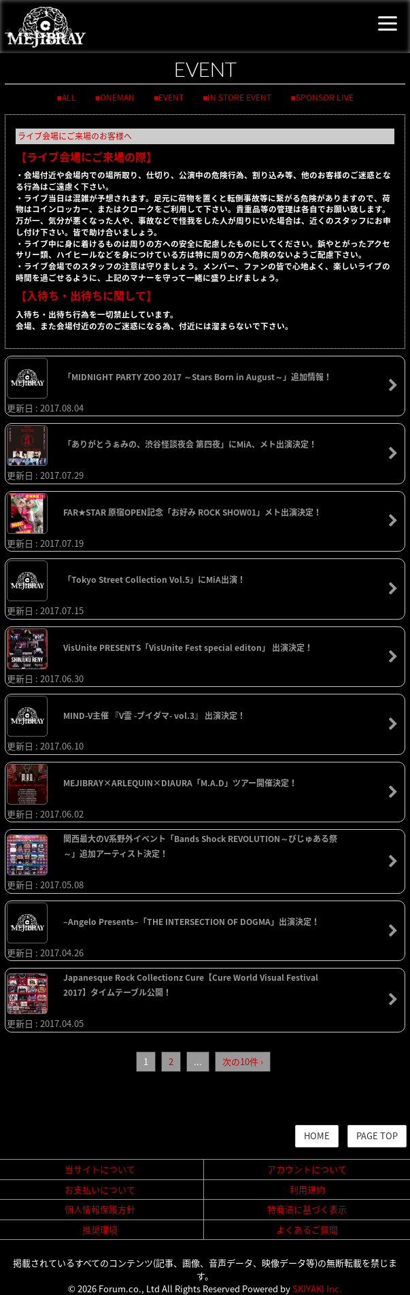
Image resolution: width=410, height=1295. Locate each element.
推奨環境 (100, 1229)
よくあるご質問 (307, 1229)
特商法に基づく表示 (307, 1208)
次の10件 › (242, 1061)
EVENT (171, 97)
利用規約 (307, 1189)
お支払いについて (100, 1189)
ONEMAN (117, 97)
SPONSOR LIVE (325, 97)
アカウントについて (307, 1168)
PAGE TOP (377, 1135)
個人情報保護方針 (100, 1208)
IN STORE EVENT (239, 97)
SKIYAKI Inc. (317, 1288)
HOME (317, 1135)
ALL (69, 97)
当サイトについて (100, 1168)
